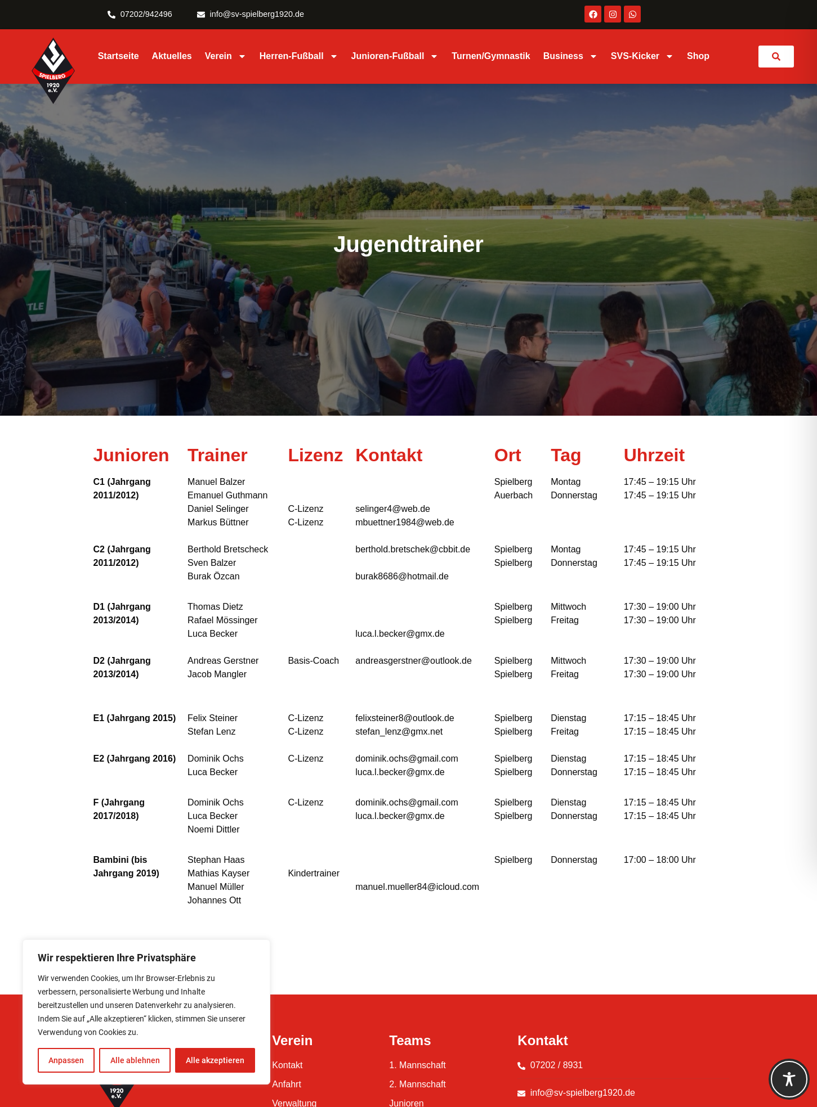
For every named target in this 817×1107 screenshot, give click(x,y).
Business (570, 56)
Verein (226, 56)
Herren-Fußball (299, 56)
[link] (776, 57)
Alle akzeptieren (215, 1060)
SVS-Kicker (642, 56)
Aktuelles (172, 56)
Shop (698, 56)
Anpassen (66, 1060)
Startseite (118, 56)
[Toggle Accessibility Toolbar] (789, 1079)
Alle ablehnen (134, 1060)
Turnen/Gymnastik (491, 56)
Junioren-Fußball (395, 56)
